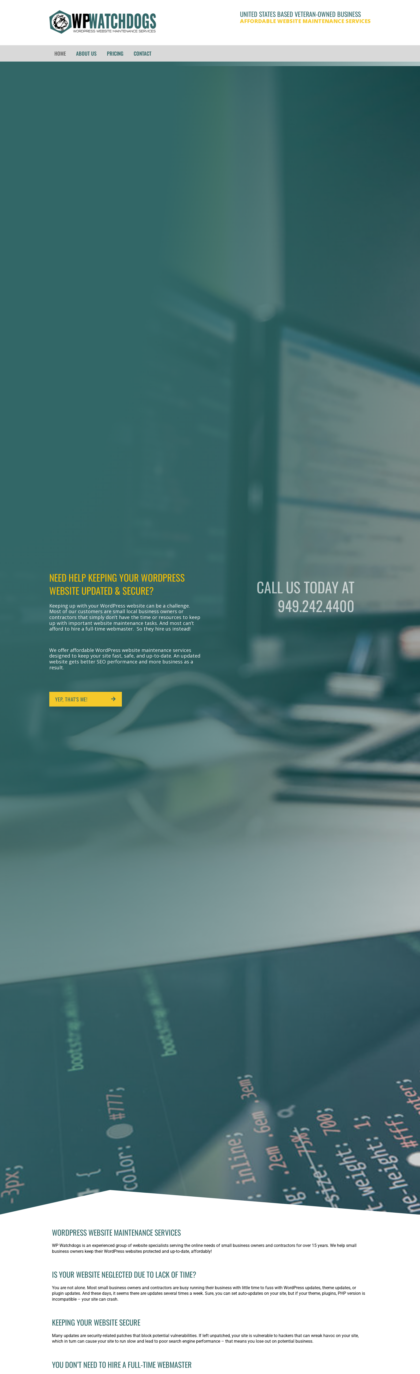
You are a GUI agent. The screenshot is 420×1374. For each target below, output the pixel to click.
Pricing (115, 53)
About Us (86, 53)
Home (60, 53)
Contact (142, 53)
